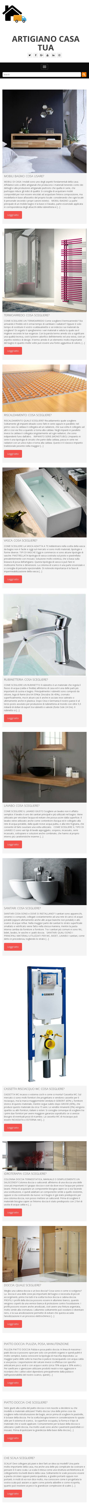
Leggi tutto (13, 214)
